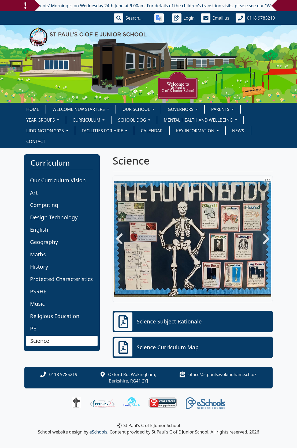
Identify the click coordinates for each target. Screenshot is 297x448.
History (39, 266)
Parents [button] (221, 109)
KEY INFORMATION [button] (196, 131)
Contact (35, 141)
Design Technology (54, 217)
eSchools (98, 432)
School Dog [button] (132, 120)
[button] (119, 239)
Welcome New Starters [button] (79, 109)
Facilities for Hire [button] (103, 131)
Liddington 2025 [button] (45, 131)
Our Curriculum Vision (58, 180)
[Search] (136, 18)
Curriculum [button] (87, 120)
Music (37, 303)
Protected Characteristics (61, 279)
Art (34, 192)
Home (32, 109)
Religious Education (54, 316)
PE (33, 328)
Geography (44, 242)
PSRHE (38, 291)
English (39, 229)
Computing (44, 205)
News (238, 131)
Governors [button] (181, 109)
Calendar (151, 131)
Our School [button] (136, 109)
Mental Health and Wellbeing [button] (199, 120)
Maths (38, 254)
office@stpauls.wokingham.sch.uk (222, 374)
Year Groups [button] (41, 120)
